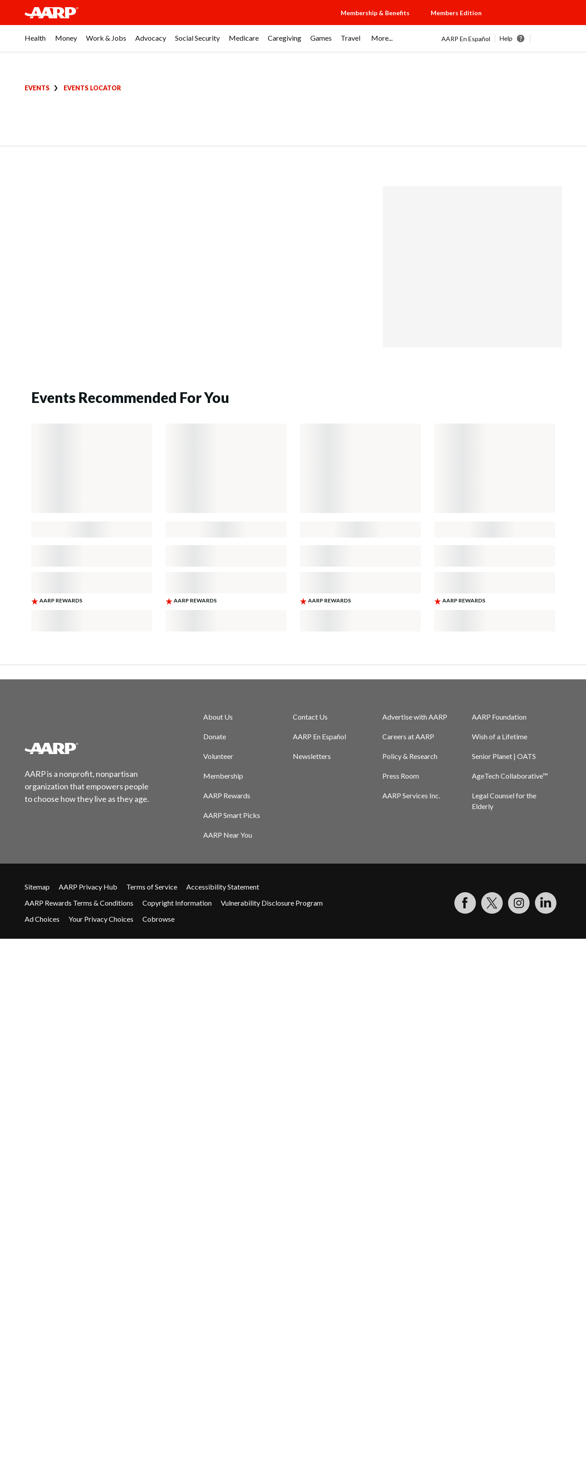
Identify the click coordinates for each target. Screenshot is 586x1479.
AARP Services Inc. (411, 795)
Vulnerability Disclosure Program (272, 902)
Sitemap (37, 886)
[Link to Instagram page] (519, 903)
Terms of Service (151, 886)
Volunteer (218, 756)
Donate (214, 736)
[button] (530, 21)
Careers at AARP (408, 736)
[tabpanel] (501, 38)
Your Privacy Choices (100, 919)
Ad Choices (42, 919)
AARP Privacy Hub (88, 886)
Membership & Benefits (375, 13)
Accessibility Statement (222, 886)
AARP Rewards (226, 795)
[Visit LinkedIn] (545, 903)
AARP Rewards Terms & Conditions (79, 902)
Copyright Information (177, 902)
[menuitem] (35, 42)
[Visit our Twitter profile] (492, 903)
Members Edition (456, 13)
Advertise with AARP (414, 716)
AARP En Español (465, 38)
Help (506, 38)
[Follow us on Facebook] (465, 903)
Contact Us (310, 716)
